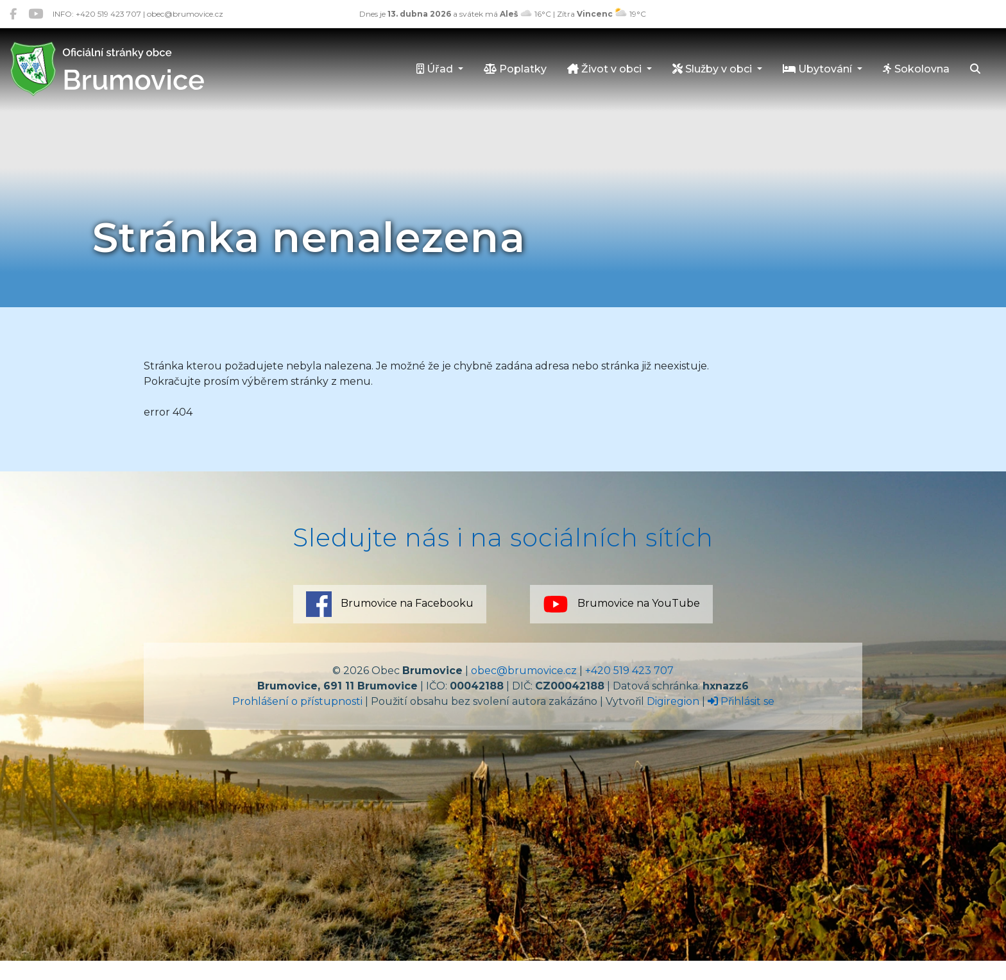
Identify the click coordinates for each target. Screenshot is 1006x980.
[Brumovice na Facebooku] (13, 14)
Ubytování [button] (819, 69)
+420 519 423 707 (629, 670)
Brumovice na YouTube (621, 604)
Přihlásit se (741, 701)
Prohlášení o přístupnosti (297, 701)
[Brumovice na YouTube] (35, 14)
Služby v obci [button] (713, 69)
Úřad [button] (436, 69)
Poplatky (515, 69)
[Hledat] (975, 69)
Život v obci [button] (605, 69)
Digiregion (673, 701)
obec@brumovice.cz (524, 670)
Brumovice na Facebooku (389, 604)
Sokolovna (916, 69)
